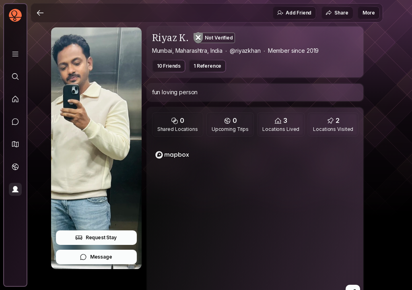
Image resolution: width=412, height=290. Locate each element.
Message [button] (96, 257)
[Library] (15, 54)
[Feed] (15, 99)
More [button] (369, 13)
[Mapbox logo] (172, 155)
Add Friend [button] (294, 13)
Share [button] (336, 13)
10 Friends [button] (169, 66)
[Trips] (15, 166)
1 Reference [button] (207, 66)
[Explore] (15, 76)
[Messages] (15, 121)
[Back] (40, 12)
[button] (15, 144)
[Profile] (15, 189)
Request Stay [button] (96, 237)
